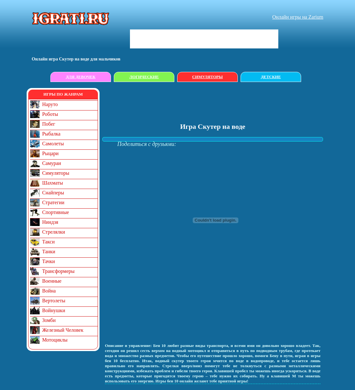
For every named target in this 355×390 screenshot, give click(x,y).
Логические (144, 77)
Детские (271, 77)
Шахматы (52, 183)
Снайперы (53, 192)
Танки (48, 251)
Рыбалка (51, 133)
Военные (51, 281)
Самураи (51, 163)
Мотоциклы (55, 340)
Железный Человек (62, 330)
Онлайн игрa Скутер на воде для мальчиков (76, 59)
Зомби (49, 320)
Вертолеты (53, 300)
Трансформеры (58, 271)
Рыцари (50, 153)
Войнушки (53, 310)
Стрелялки (53, 232)
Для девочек (81, 77)
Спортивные (55, 212)
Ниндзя (50, 222)
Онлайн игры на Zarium (297, 17)
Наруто (50, 104)
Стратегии (53, 202)
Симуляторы (207, 77)
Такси (48, 241)
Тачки (48, 261)
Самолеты (53, 143)
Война (49, 290)
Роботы (50, 114)
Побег (48, 124)
